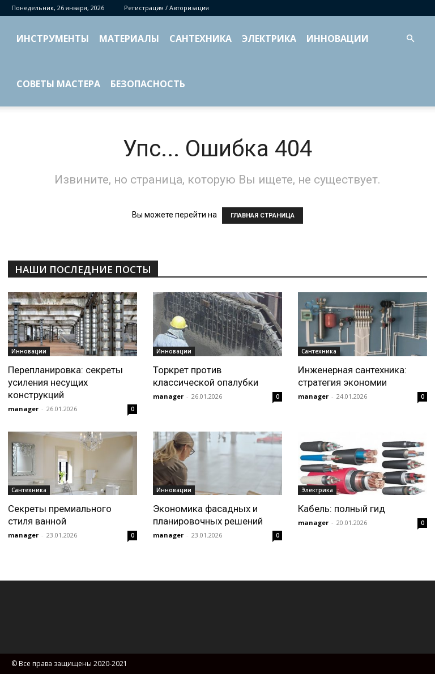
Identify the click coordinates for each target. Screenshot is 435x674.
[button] (410, 38)
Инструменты (52, 38)
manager (23, 408)
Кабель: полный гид (341, 508)
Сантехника (200, 38)
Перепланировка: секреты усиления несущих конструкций (65, 382)
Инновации (337, 38)
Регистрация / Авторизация (166, 7)
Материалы (129, 38)
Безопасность (147, 84)
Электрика (269, 38)
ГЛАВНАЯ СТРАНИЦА (263, 215)
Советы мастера (58, 84)
